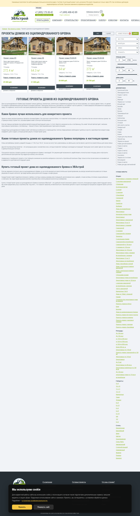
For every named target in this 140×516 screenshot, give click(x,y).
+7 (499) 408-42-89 (68, 12)
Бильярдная (121, 160)
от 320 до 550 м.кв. (122, 341)
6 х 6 (117, 408)
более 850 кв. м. (121, 347)
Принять (22, 507)
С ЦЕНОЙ (108, 33)
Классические (120, 428)
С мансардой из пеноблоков (124, 242)
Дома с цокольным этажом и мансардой (125, 267)
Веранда (120, 99)
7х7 (117, 419)
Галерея (102, 20)
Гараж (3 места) (122, 150)
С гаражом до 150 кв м (123, 247)
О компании (47, 482)
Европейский (120, 431)
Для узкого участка (123, 125)
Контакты (124, 20)
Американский (120, 444)
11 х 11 (118, 389)
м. (134, 70)
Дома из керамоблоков (123, 209)
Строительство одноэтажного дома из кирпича (127, 300)
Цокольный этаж (123, 90)
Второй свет (121, 104)
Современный (120, 450)
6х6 (117, 416)
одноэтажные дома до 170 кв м (126, 375)
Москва (38, 8)
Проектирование (88, 20)
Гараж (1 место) (122, 95)
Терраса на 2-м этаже (124, 157)
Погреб (120, 130)
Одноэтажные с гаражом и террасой (127, 179)
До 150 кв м (119, 336)
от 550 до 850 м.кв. (122, 344)
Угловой (120, 123)
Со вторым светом (121, 187)
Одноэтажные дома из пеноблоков (127, 278)
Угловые (118, 400)
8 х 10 (117, 405)
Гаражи (118, 297)
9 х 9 (117, 383)
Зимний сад (121, 139)
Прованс (118, 455)
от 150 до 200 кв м (121, 339)
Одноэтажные (120, 217)
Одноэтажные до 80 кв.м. (124, 365)
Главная (4, 29)
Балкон (120, 111)
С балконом (119, 184)
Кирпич (118, 201)
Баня (117, 306)
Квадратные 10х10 (122, 291)
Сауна (119, 97)
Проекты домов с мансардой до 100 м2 (127, 353)
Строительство (71, 20)
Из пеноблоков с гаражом (124, 255)
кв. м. (135, 60)
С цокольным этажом (122, 239)
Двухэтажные (120, 211)
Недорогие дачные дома (123, 214)
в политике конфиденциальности (35, 501)
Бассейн (120, 106)
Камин (120, 134)
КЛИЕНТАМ (112, 20)
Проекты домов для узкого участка (127, 315)
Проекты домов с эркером (124, 324)
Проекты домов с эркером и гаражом (125, 321)
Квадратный (121, 127)
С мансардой (120, 228)
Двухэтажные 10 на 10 (123, 222)
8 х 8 (117, 403)
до (124, 60)
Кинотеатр (121, 155)
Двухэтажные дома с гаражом (125, 253)
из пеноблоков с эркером (124, 286)
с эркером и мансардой (123, 283)
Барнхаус (119, 458)
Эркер (119, 109)
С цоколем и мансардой (123, 181)
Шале (117, 433)
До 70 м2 (118, 362)
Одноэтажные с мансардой (124, 220)
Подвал (120, 148)
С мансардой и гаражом (123, 233)
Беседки (118, 309)
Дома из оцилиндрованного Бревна (127, 312)
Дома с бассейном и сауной (124, 264)
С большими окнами (122, 275)
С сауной (118, 190)
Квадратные (120, 394)
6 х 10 (117, 414)
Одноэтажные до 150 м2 (123, 350)
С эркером (119, 192)
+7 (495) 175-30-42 (44, 12)
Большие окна (122, 120)
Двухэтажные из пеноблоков (125, 261)
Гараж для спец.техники (125, 137)
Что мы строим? (108, 482)
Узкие (118, 397)
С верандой (119, 198)
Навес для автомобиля (125, 143)
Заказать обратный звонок (44, 15)
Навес (119, 132)
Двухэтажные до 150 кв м (124, 250)
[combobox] (127, 39)
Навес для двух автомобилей (126, 164)
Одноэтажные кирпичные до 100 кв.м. (126, 368)
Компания (57, 20)
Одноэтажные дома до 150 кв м (126, 280)
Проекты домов (42, 20)
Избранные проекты (92, 12)
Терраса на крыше (123, 141)
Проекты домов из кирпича (124, 317)
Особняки (119, 206)
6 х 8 (117, 411)
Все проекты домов (14, 29)
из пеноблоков (120, 377)
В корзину (14, 87)
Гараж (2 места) (122, 146)
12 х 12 (118, 392)
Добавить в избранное (9, 90)
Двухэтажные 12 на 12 (123, 258)
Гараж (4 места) (122, 153)
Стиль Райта (120, 442)
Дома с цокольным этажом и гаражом (125, 271)
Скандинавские (121, 439)
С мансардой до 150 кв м (123, 244)
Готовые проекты (79, 482)
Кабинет (120, 116)
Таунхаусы (119, 236)
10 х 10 (118, 386)
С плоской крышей (122, 447)
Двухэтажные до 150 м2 (123, 357)
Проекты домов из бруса (123, 304)
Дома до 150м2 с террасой (124, 294)
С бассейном (120, 195)
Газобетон (119, 203)
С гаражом (119, 231)
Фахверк (118, 453)
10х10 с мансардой (122, 288)
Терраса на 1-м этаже (124, 102)
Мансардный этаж (123, 92)
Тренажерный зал (123, 113)
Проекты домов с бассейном (125, 327)
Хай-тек (118, 436)
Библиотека (121, 118)
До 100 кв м (119, 333)
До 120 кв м (119, 372)
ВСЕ (98, 33)
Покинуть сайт (43, 507)
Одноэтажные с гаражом (123, 225)
